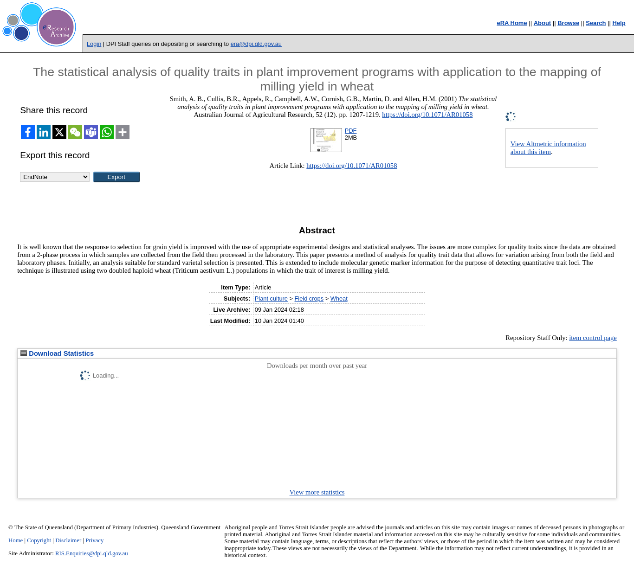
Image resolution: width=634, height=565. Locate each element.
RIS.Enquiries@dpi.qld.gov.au (91, 553)
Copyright (39, 540)
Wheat (339, 298)
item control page (593, 337)
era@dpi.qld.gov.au (256, 43)
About (542, 22)
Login (94, 43)
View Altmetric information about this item (548, 147)
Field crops (309, 298)
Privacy (94, 540)
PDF (351, 130)
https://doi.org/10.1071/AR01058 (427, 114)
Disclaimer (68, 540)
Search (596, 22)
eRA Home (512, 22)
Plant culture (271, 298)
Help (619, 22)
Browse (568, 22)
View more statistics (317, 492)
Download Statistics (57, 353)
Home (15, 540)
